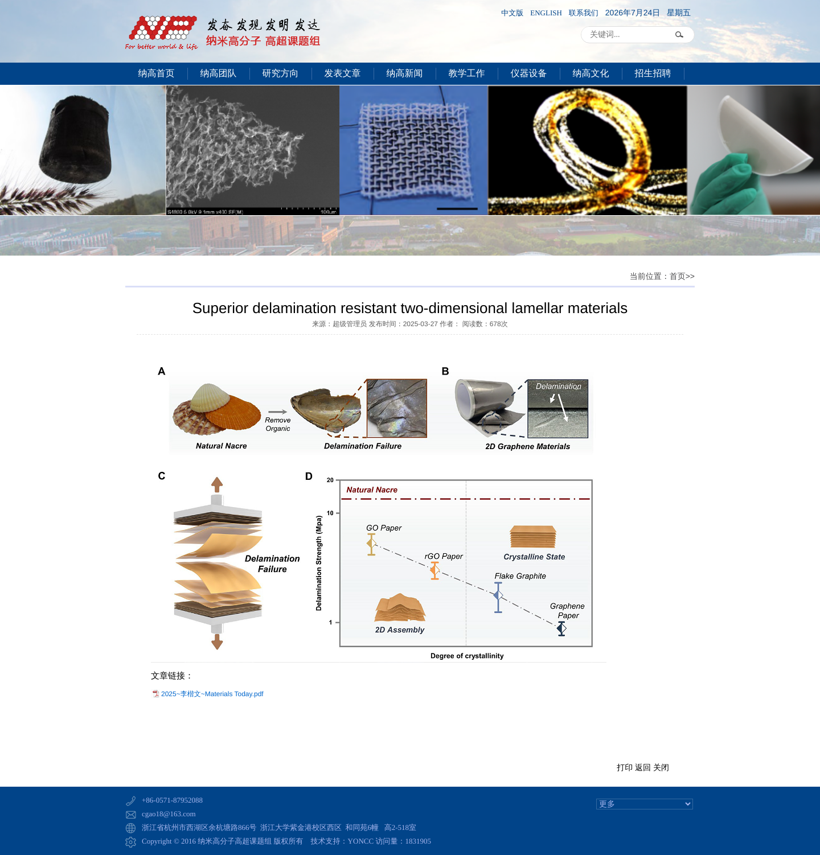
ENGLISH (546, 13)
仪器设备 (529, 74)
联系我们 (583, 13)
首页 (678, 277)
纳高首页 (156, 74)
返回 (643, 767)
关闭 (661, 767)
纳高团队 (218, 74)
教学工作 (467, 74)
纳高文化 (591, 74)
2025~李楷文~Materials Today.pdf (212, 694)
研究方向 (281, 74)
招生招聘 (653, 74)
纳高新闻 (405, 74)
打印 (625, 767)
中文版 (512, 13)
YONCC (361, 841)
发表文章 (343, 74)
